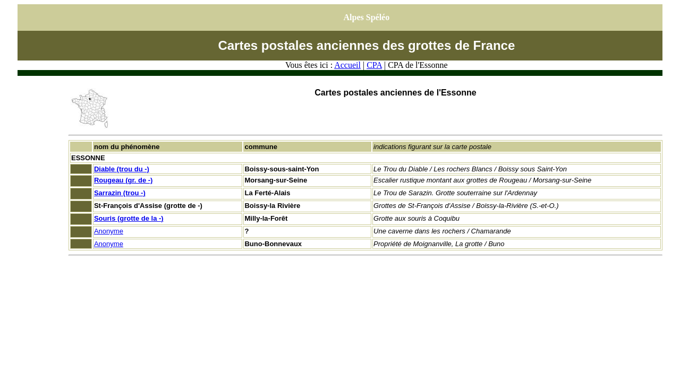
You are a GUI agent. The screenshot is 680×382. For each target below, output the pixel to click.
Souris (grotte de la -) (129, 218)
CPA (374, 65)
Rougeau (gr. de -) (123, 180)
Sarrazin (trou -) (120, 193)
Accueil (347, 65)
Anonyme (108, 231)
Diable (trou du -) (121, 169)
